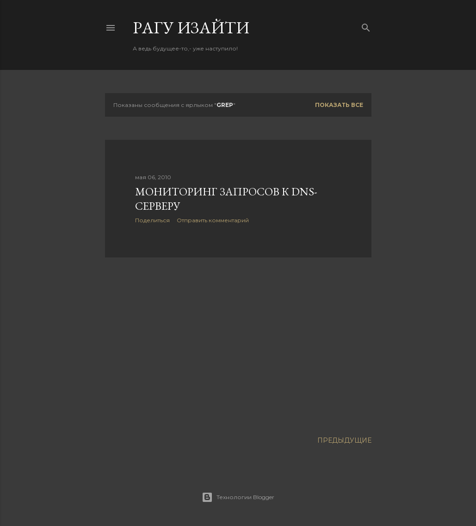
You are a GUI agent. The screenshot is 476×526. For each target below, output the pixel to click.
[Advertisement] (238, 345)
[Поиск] (365, 26)
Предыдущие (344, 440)
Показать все (339, 104)
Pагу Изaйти (191, 27)
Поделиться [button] (152, 220)
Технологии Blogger (238, 497)
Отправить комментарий (213, 220)
